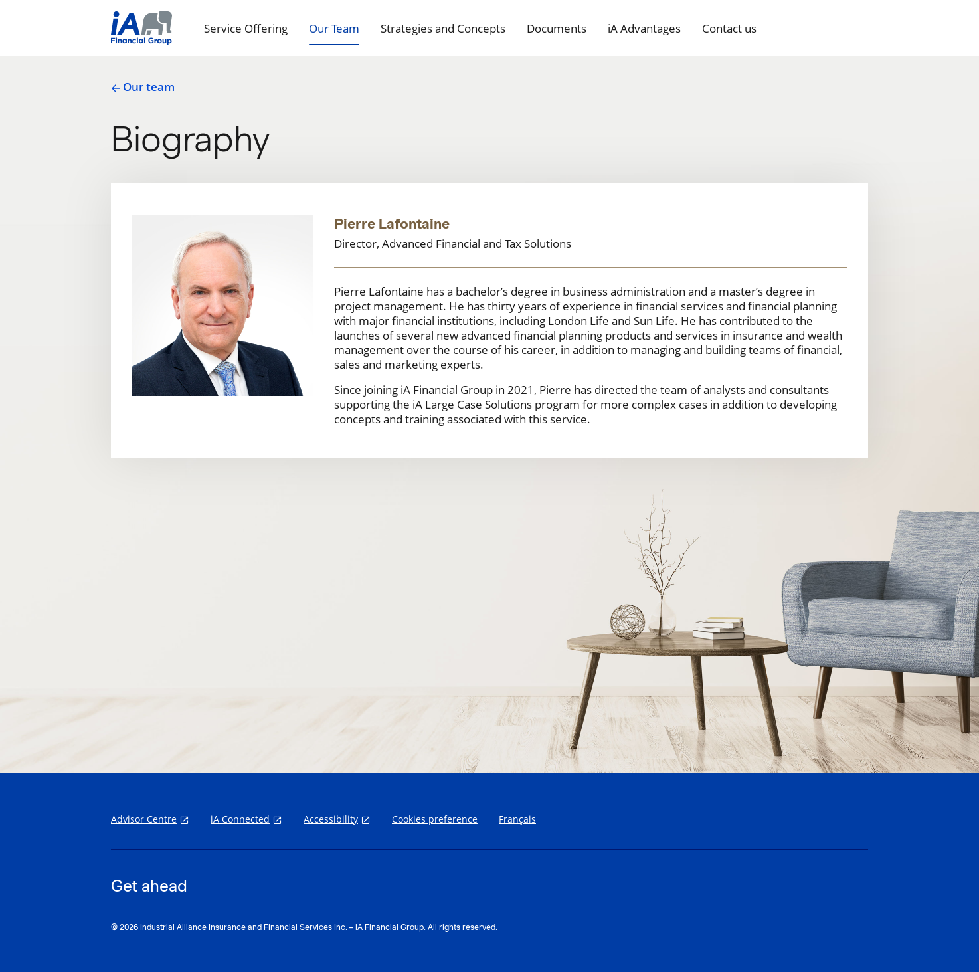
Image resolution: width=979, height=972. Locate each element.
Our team (143, 87)
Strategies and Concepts (443, 28)
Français (517, 819)
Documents (556, 28)
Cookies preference (435, 819)
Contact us (729, 28)
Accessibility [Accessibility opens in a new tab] (331, 819)
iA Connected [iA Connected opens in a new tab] (240, 819)
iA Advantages (644, 28)
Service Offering (246, 28)
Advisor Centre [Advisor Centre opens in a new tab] (144, 819)
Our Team (334, 28)
